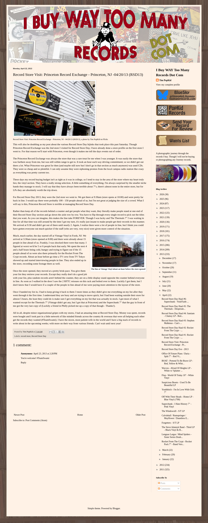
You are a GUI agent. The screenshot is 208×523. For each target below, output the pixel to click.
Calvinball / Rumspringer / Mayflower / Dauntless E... (175, 416)
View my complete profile (168, 85)
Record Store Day (39, 336)
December (167, 258)
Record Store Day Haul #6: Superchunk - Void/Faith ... (175, 300)
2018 (162, 231)
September (167, 272)
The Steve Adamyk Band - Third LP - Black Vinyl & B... (178, 428)
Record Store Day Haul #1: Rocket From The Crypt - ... (178, 336)
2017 (162, 236)
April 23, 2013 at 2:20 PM (45, 353)
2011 (162, 469)
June (164, 286)
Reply (23, 362)
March (165, 450)
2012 (162, 465)
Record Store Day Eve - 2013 (175, 349)
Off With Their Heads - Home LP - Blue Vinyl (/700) (177, 398)
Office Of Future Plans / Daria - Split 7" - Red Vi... (176, 355)
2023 (162, 208)
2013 (162, 254)
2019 (162, 226)
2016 (162, 240)
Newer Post (19, 415)
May (164, 290)
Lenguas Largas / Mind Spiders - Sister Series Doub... (177, 435)
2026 (162, 194)
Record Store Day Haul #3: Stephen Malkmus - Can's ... (178, 322)
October (166, 267)
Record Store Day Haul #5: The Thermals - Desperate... (176, 307)
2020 (162, 222)
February (166, 454)
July (164, 281)
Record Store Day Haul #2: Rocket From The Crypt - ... (178, 329)
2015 (162, 245)
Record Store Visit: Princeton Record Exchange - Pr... (175, 343)
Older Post (141, 415)
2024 (162, 203)
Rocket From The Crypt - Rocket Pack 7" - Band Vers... (177, 443)
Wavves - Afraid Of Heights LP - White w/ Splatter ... (177, 369)
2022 (162, 213)
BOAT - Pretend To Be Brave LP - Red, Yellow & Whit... (177, 362)
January (166, 459)
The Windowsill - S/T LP (173, 411)
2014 (162, 249)
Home (80, 415)
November (167, 263)
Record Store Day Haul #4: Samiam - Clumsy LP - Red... (178, 314)
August (165, 276)
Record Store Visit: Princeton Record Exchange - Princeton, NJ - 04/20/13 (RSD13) (46, 139)
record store (26, 336)
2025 (162, 199)
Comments (164, 489)
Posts (161, 483)
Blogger (116, 508)
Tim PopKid (95, 139)
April (165, 295)
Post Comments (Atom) (36, 420)
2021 (162, 217)
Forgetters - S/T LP (170, 423)
